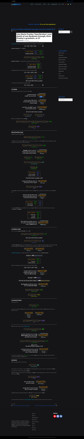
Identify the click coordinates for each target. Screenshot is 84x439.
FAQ (59, 4)
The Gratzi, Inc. (53, 437)
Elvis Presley (14, 43)
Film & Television (62, 62)
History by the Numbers (63, 66)
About (34, 415)
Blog (49, 4)
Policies (34, 429)
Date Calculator (36, 421)
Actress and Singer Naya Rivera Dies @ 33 (21, 405)
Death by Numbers (62, 59)
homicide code (26, 326)
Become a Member (34, 24)
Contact (34, 427)
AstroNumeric (61, 55)
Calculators (38, 4)
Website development (41, 437)
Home (31, 4)
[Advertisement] (42, 13)
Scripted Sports (61, 75)
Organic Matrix (61, 71)
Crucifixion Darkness (15, 252)
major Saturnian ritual (29, 399)
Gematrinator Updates (63, 64)
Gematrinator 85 (34, 437)
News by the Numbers (63, 68)
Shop (63, 4)
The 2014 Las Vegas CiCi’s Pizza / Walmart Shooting (45, 405)
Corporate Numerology (63, 57)
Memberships (54, 4)
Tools (44, 4)
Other (60, 73)
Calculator (35, 419)
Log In (71, 1)
